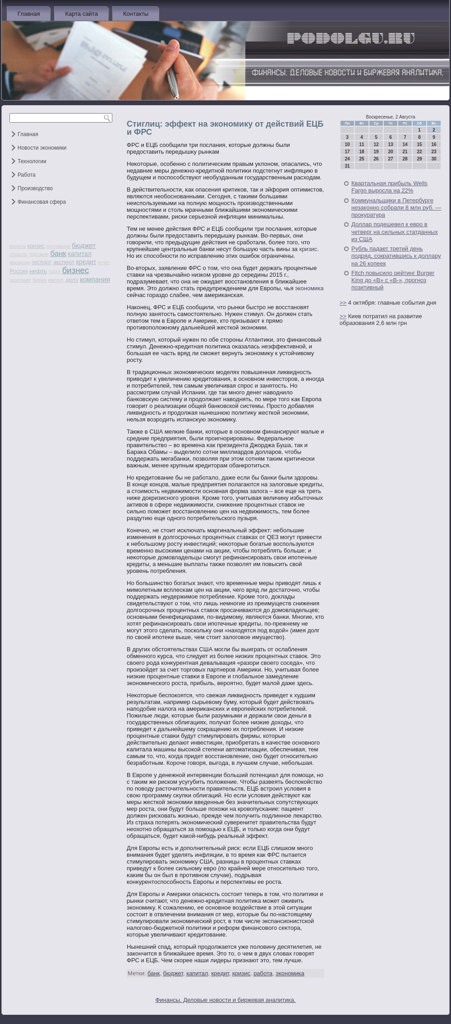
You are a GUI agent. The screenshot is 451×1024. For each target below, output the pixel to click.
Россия (18, 271)
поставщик (58, 246)
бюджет (84, 245)
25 (361, 158)
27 (390, 158)
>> (343, 302)
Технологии (32, 161)
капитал (80, 253)
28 (404, 158)
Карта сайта (81, 13)
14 (404, 144)
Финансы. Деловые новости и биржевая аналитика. (225, 1000)
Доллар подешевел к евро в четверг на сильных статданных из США (394, 231)
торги (54, 271)
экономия (20, 280)
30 (433, 158)
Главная (29, 13)
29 (419, 158)
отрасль (18, 254)
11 (361, 144)
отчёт (104, 262)
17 (347, 151)
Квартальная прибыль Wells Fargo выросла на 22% (389, 187)
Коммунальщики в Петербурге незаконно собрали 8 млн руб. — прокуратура (396, 208)
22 (419, 151)
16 (433, 144)
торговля (39, 254)
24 (347, 158)
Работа (27, 175)
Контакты (135, 13)
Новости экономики (42, 148)
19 (375, 151)
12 (375, 144)
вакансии (19, 262)
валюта (17, 246)
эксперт (63, 262)
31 (347, 166)
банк (58, 253)
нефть (38, 271)
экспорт (41, 262)
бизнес (75, 270)
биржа (39, 280)
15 (419, 144)
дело (72, 280)
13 (390, 144)
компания (95, 279)
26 (375, 158)
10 (347, 144)
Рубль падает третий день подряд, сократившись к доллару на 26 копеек (396, 256)
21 (404, 151)
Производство (35, 188)
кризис (36, 246)
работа (262, 973)
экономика (309, 288)
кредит (86, 261)
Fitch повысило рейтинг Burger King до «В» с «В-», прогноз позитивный (392, 280)
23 (433, 151)
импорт (56, 280)
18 (361, 151)
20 (390, 151)
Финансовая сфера (42, 202)
